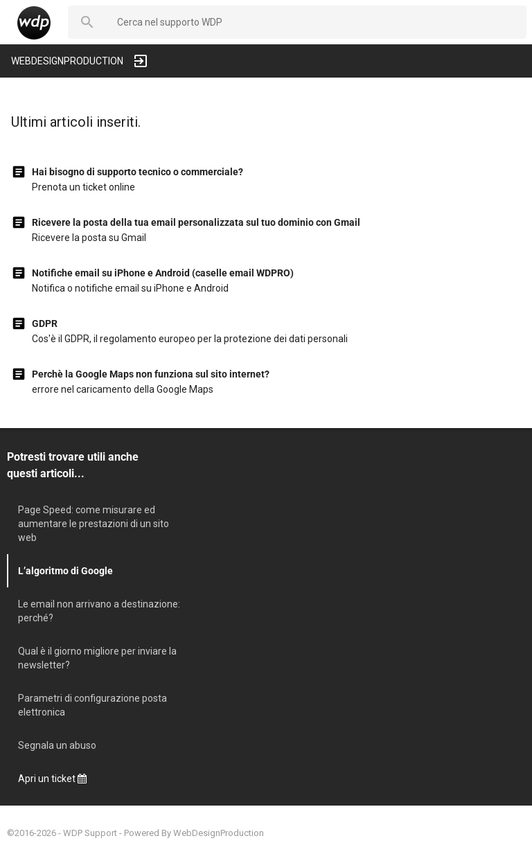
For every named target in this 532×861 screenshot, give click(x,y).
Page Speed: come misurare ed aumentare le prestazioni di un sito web (93, 523)
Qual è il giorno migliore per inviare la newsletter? (97, 658)
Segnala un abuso (57, 745)
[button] (87, 22)
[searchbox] (316, 22)
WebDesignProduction (218, 833)
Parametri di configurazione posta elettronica (92, 705)
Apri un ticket (52, 778)
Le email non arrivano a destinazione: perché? (99, 610)
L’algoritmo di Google (65, 570)
